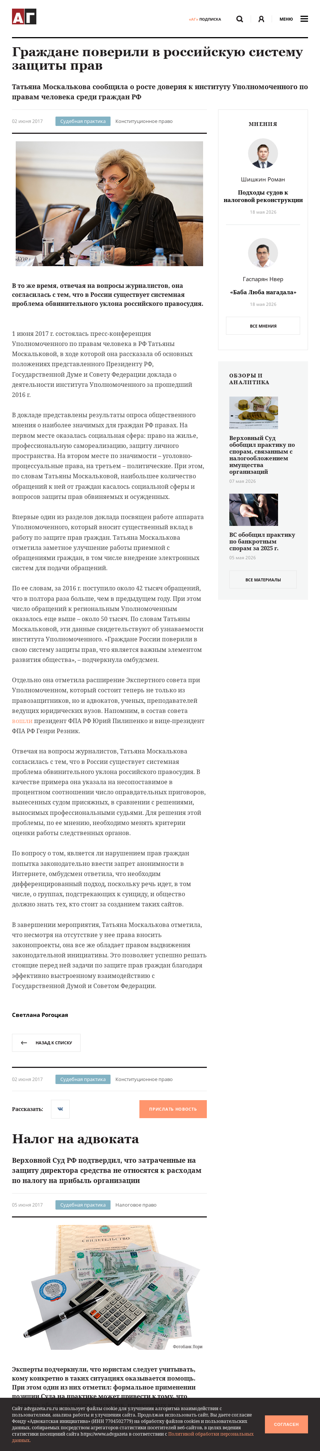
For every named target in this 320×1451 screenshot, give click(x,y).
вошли (22, 721)
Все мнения (263, 326)
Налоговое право (136, 1204)
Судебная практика (83, 121)
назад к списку (46, 1042)
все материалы (263, 579)
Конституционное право (144, 121)
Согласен (286, 1424)
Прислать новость (173, 1109)
